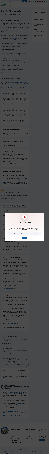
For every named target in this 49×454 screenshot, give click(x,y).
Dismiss (24, 237)
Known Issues (23, 233)
